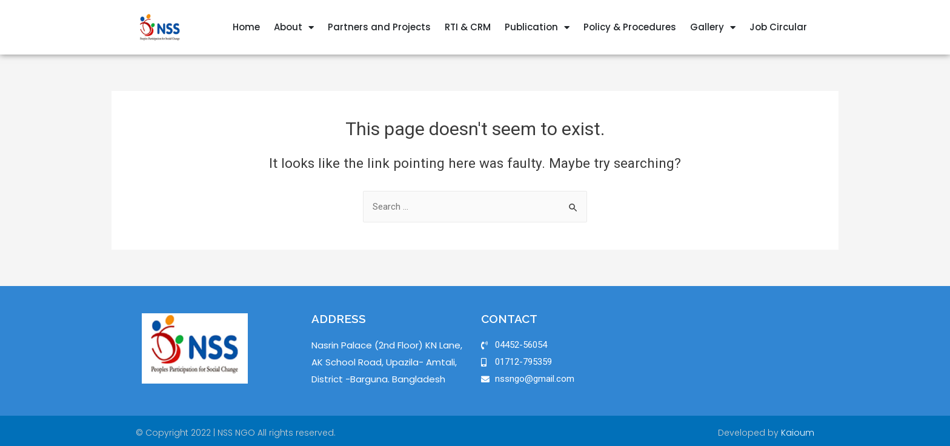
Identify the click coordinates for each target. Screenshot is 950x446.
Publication (537, 27)
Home (246, 27)
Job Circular (778, 27)
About (294, 27)
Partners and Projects (379, 27)
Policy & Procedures (629, 27)
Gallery (713, 27)
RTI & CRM (468, 27)
